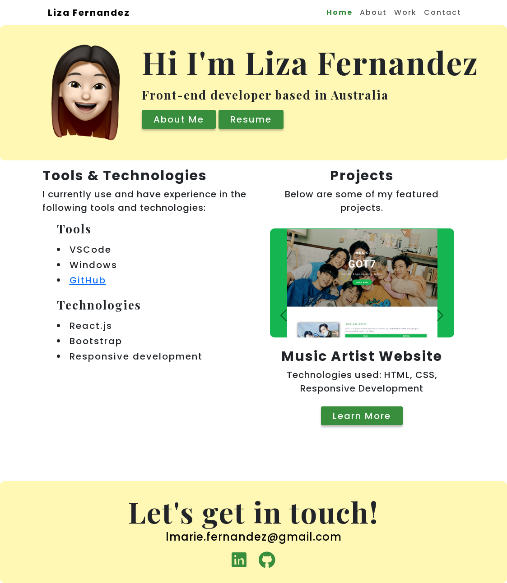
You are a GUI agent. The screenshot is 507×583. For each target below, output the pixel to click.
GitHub (88, 280)
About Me (178, 119)
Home (339, 12)
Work (405, 12)
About (373, 12)
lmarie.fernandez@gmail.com (254, 536)
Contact (442, 12)
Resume (251, 119)
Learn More (362, 416)
